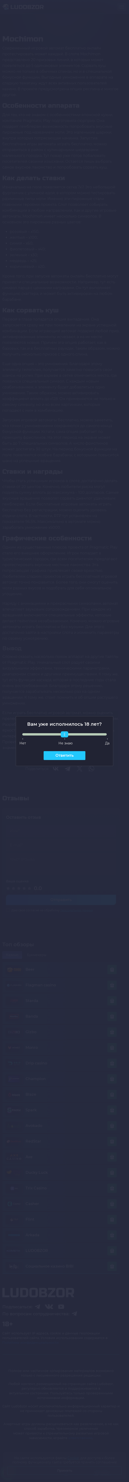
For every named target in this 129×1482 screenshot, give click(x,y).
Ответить (64, 755)
